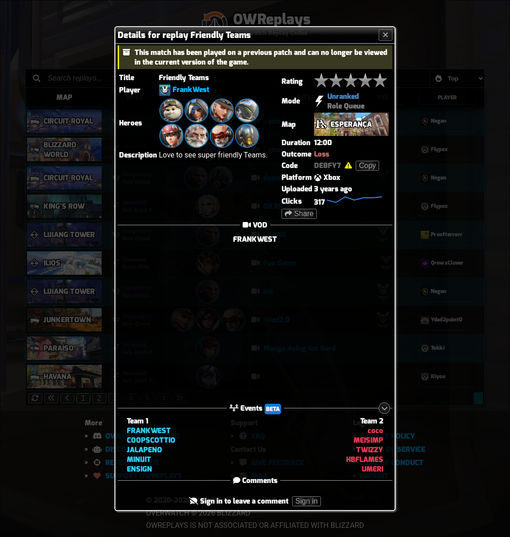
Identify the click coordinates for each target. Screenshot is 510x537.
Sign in (306, 501)
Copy (367, 165)
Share (299, 213)
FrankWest (191, 89)
